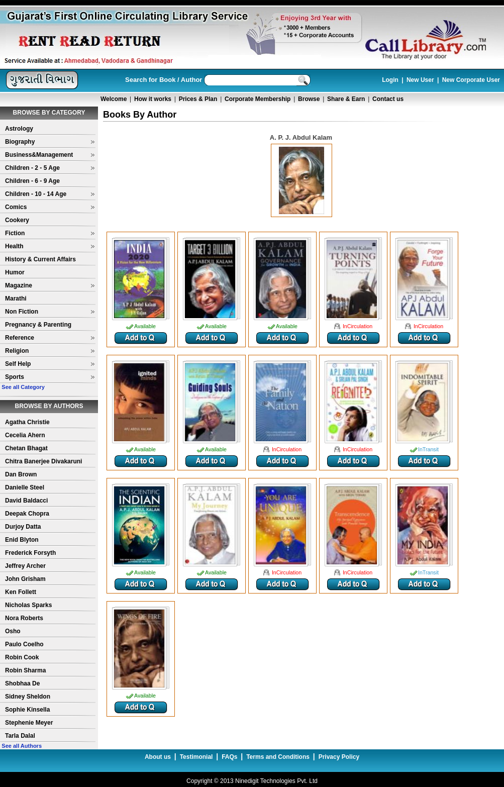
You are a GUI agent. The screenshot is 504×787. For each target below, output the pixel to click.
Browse (309, 99)
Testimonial (196, 756)
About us (158, 756)
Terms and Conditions (278, 756)
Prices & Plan (198, 99)
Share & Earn (346, 99)
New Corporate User (471, 79)
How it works (152, 99)
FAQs (229, 756)
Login (390, 79)
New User (420, 79)
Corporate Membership (257, 99)
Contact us (388, 99)
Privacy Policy (339, 756)
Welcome (113, 99)
